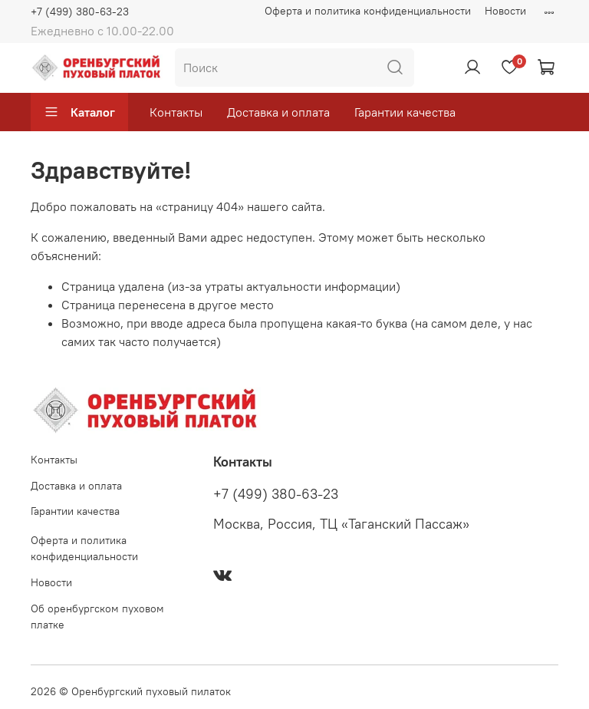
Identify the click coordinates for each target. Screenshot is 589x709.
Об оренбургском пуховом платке (97, 617)
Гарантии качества (405, 112)
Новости (505, 11)
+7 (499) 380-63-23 (80, 11)
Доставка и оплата (278, 112)
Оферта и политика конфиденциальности (368, 11)
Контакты (176, 112)
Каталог (79, 112)
